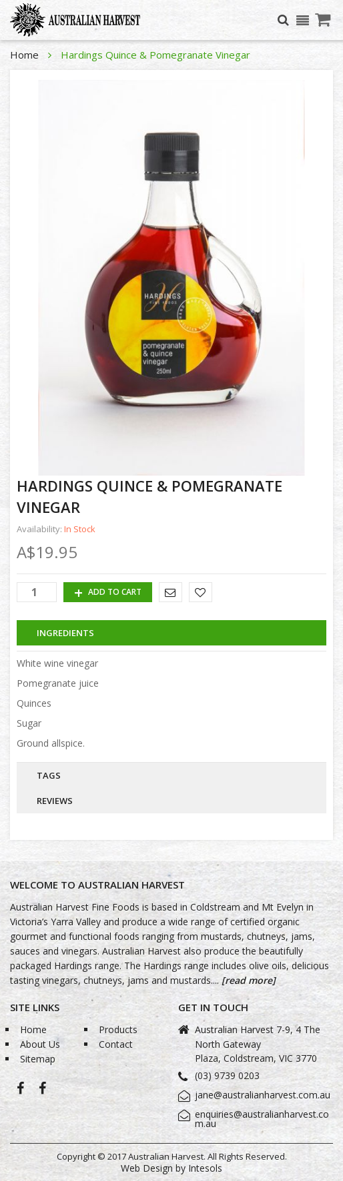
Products (118, 1029)
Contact (116, 1044)
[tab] (171, 632)
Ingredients (65, 633)
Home (25, 54)
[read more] (247, 980)
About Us (40, 1044)
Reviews (55, 801)
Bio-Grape (42, 1091)
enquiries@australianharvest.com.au (262, 1119)
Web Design (147, 1168)
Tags (49, 775)
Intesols (205, 1168)
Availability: (39, 529)
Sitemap (37, 1058)
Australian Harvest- (20, 1091)
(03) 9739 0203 (227, 1075)
